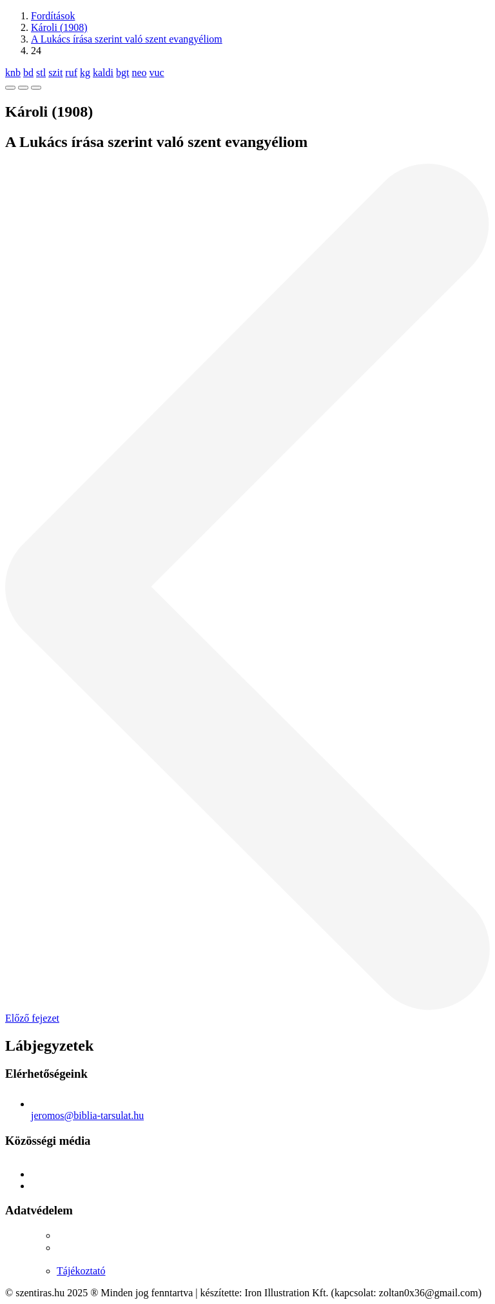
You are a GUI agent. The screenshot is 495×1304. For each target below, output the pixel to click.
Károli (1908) (59, 27)
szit (55, 72)
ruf (71, 72)
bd (28, 72)
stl (41, 72)
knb (13, 72)
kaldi (103, 72)
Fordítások (53, 15)
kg (85, 72)
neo (138, 72)
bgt (122, 72)
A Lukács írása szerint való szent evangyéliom (126, 39)
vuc (157, 72)
